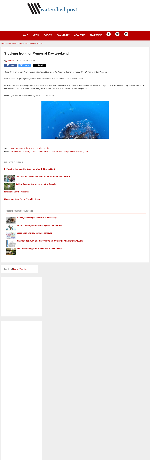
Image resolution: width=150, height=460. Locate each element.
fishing (27, 148)
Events (48, 35)
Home (25, 35)
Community (63, 35)
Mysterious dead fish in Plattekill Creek (22, 199)
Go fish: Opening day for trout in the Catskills (35, 184)
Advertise (96, 35)
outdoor (47, 148)
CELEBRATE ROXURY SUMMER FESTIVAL (34, 233)
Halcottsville (57, 151)
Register (23, 269)
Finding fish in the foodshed (16, 191)
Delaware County (15, 43)
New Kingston (82, 151)
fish (12, 148)
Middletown (30, 43)
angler (39, 148)
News (36, 35)
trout (33, 148)
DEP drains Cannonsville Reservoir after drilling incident (29, 169)
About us (79, 35)
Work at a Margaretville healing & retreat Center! (39, 225)
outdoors (19, 148)
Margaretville (69, 151)
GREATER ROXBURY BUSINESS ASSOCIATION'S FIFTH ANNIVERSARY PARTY (50, 241)
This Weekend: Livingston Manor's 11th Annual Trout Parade (42, 176)
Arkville (40, 43)
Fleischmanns (44, 151)
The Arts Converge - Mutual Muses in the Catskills (39, 248)
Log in (15, 269)
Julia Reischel (11, 60)
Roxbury (26, 151)
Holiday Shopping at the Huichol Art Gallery (37, 217)
